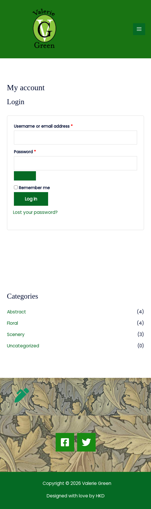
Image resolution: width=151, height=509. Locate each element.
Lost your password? (35, 212)
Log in (31, 199)
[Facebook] (65, 442)
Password (33, 151)
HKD (100, 496)
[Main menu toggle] (139, 29)
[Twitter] (86, 442)
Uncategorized (23, 346)
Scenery (16, 334)
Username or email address (52, 125)
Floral (12, 323)
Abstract (16, 312)
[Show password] (25, 176)
